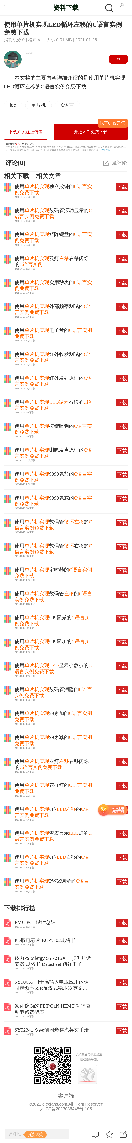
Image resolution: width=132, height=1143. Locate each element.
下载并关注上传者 (26, 131)
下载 (122, 187)
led (13, 105)
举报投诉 (105, 150)
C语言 (67, 105)
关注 (118, 59)
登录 (18, 144)
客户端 (66, 1096)
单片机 (38, 105)
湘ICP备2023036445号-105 (66, 1109)
